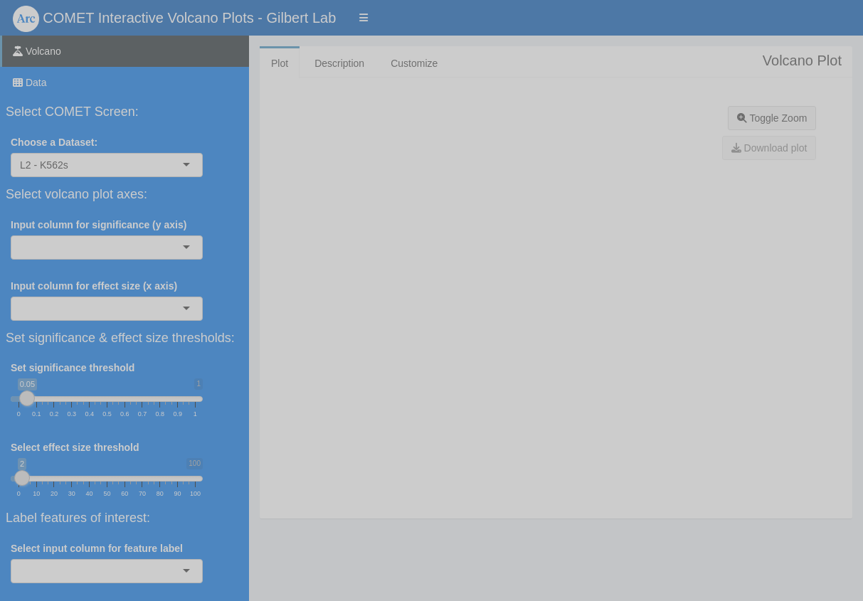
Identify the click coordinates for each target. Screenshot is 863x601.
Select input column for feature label (97, 548)
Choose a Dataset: (54, 142)
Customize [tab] (414, 63)
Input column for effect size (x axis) (94, 286)
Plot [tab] (279, 63)
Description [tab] (339, 63)
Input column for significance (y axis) (98, 224)
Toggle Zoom (772, 118)
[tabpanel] (556, 289)
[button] (363, 18)
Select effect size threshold (75, 447)
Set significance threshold (72, 367)
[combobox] (69, 165)
